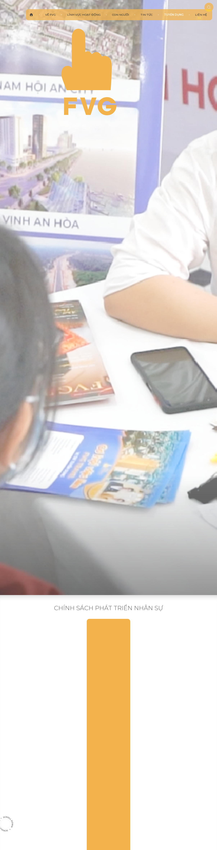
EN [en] (199, 18)
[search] (205, 10)
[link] (55, 10)
